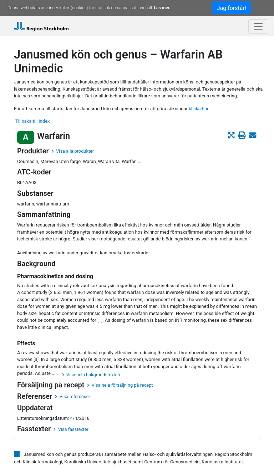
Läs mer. (162, 7)
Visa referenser (72, 396)
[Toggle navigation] (258, 26)
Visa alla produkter (73, 151)
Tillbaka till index (32, 121)
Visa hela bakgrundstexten (91, 374)
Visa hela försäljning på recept (120, 385)
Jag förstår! (231, 8)
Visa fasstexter (71, 429)
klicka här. (199, 108)
